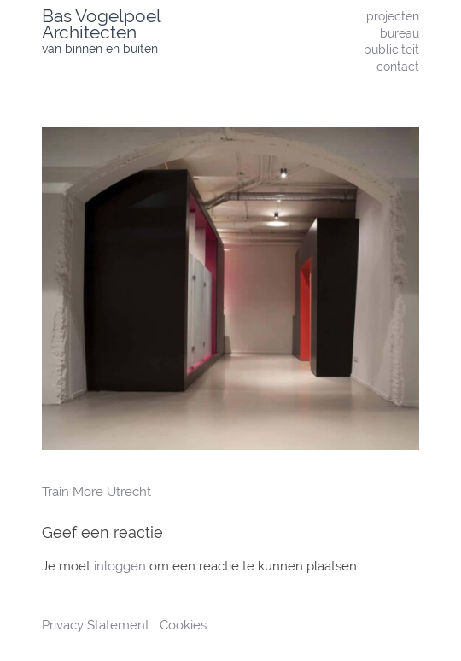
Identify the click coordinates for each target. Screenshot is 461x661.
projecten (392, 16)
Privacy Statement (97, 625)
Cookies (183, 625)
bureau (399, 33)
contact (397, 66)
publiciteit (391, 49)
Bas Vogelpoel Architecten (101, 24)
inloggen (120, 566)
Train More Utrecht (96, 492)
